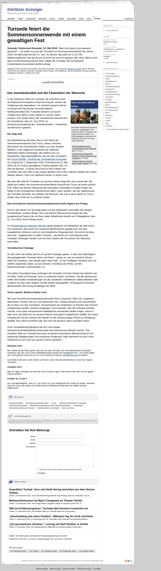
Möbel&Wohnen (111, 102)
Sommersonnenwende (18, 405)
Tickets (107, 120)
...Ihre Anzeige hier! (111, 30)
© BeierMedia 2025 (96, 560)
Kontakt (44, 560)
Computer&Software (112, 86)
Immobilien (109, 97)
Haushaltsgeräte (111, 92)
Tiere (107, 123)
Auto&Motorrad (110, 81)
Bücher (107, 84)
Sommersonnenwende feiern (37, 403)
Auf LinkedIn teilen (86, 551)
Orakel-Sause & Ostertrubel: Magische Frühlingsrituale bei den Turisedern (84, 156)
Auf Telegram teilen (49, 551)
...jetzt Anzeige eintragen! (117, 129)
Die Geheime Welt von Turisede (21, 408)
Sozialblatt (97, 569)
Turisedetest (78, 405)
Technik (108, 118)
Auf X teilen (33, 551)
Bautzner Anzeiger (69, 569)
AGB (50, 560)
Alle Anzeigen (110, 73)
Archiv (80, 560)
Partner (38, 560)
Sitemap (86, 560)
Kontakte (108, 99)
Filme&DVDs (110, 89)
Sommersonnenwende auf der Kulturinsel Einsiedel (50, 405)
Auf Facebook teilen (18, 551)
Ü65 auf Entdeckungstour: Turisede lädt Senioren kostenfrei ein (84, 148)
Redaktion (24, 560)
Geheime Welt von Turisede (48, 408)
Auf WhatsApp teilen (68, 551)
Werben (32, 560)
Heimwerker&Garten (112, 94)
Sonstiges (109, 126)
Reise (107, 112)
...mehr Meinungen (111, 62)
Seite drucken (16, 548)
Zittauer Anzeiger (55, 569)
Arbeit (107, 78)
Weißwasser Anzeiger (84, 569)
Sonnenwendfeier (16, 403)
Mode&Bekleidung (112, 107)
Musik (107, 105)
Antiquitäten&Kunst (112, 76)
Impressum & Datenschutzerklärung (65, 560)
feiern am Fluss (68, 408)
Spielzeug (109, 115)
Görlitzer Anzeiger (25, 9)
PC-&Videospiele (111, 110)
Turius (53, 403)
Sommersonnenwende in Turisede (72, 403)
